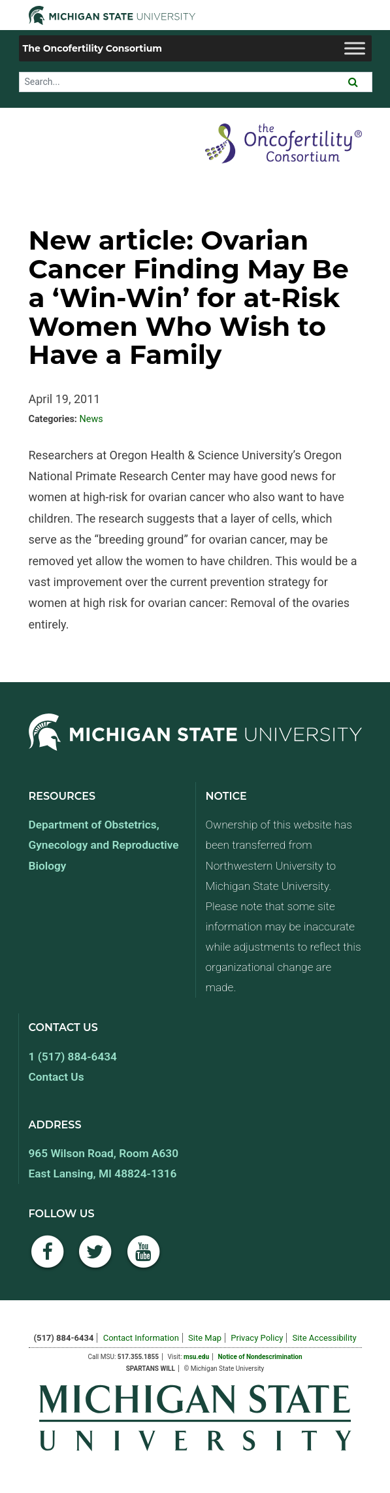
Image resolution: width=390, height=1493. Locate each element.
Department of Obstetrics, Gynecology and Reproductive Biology (104, 845)
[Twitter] (95, 1259)
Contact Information (141, 1338)
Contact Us (56, 1076)
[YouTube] (144, 1259)
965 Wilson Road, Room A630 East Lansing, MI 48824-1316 (104, 1163)
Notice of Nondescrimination (260, 1356)
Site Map (204, 1338)
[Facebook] (48, 1259)
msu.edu (196, 1356)
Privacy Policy (257, 1338)
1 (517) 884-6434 (73, 1056)
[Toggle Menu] (354, 48)
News (91, 419)
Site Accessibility (325, 1338)
